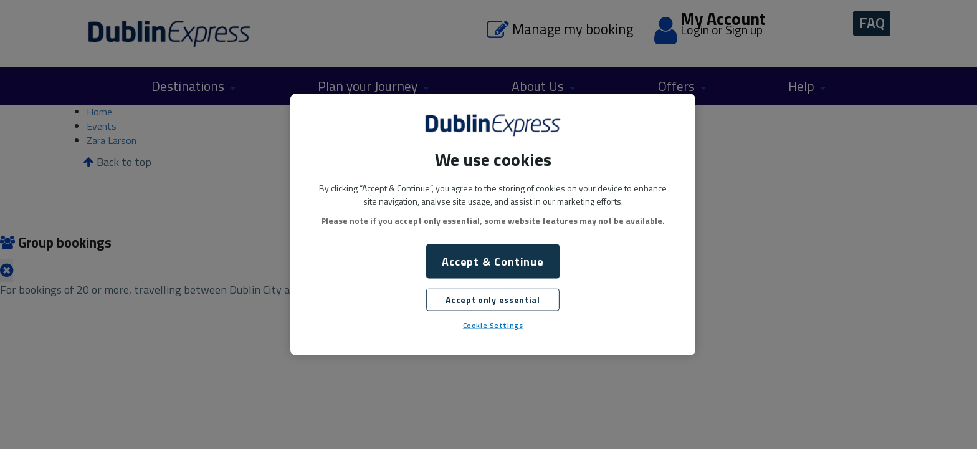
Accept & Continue (493, 261)
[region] (492, 224)
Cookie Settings (493, 326)
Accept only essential (493, 299)
